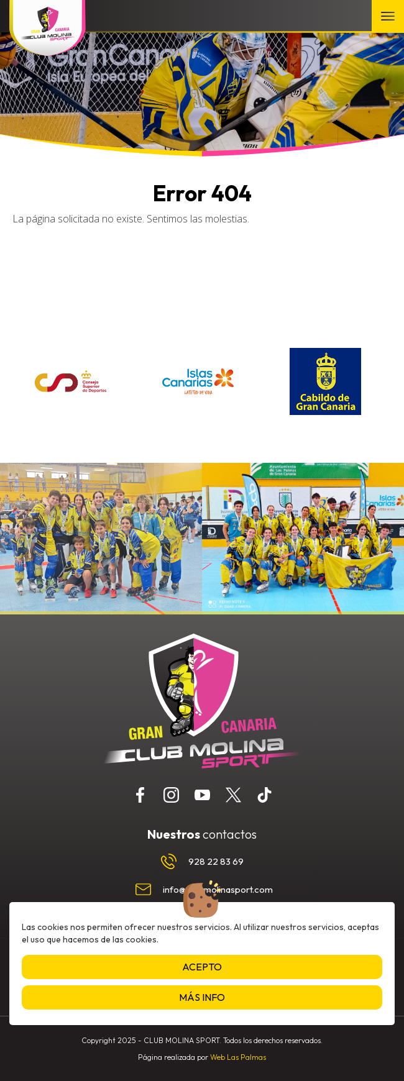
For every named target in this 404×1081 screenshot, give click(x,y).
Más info (202, 997)
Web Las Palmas (238, 1057)
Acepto (202, 966)
